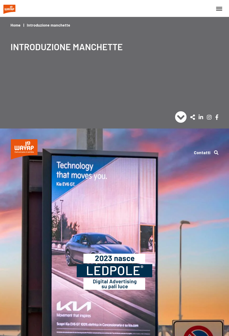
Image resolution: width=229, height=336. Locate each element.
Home (16, 25)
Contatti (202, 152)
